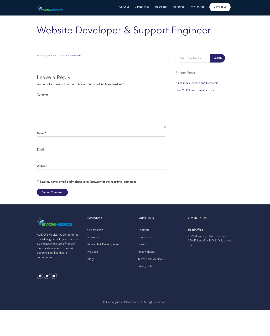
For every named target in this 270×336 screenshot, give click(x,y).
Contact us (144, 237)
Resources (179, 7)
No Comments (73, 56)
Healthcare (161, 7)
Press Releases (147, 252)
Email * (41, 149)
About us (124, 7)
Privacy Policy (146, 266)
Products (92, 252)
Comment (43, 95)
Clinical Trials (142, 7)
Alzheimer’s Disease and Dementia (196, 83)
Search (218, 58)
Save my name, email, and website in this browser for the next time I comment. (88, 182)
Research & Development (103, 244)
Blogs (90, 259)
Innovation (93, 237)
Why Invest (197, 7)
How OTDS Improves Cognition (195, 90)
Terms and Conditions (151, 259)
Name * (41, 133)
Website (42, 166)
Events (142, 244)
